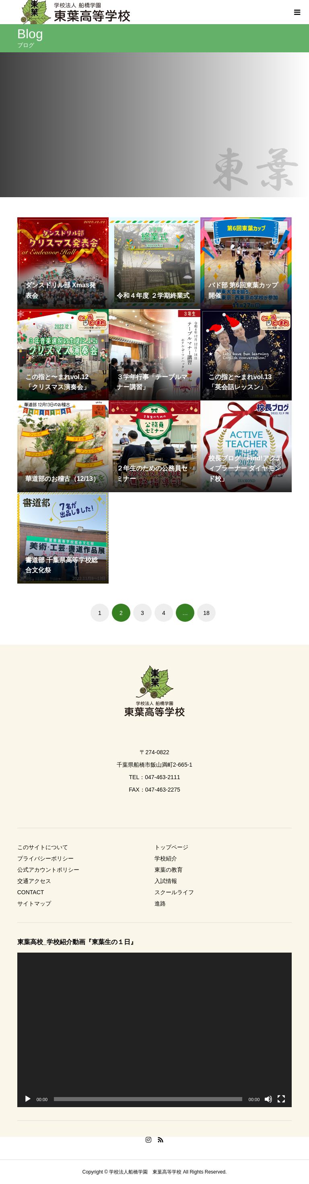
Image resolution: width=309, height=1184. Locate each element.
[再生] (28, 1099)
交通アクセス (34, 881)
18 (206, 613)
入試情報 (165, 881)
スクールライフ (174, 892)
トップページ (171, 847)
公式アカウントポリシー (48, 869)
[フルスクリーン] (281, 1099)
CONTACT (30, 892)
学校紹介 (165, 858)
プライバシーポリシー (45, 858)
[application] (154, 1030)
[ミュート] (268, 1099)
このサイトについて (42, 847)
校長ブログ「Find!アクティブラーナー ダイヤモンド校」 (245, 468)
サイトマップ (34, 903)
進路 (160, 903)
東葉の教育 (168, 869)
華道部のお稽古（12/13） (62, 478)
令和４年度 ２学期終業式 (153, 295)
